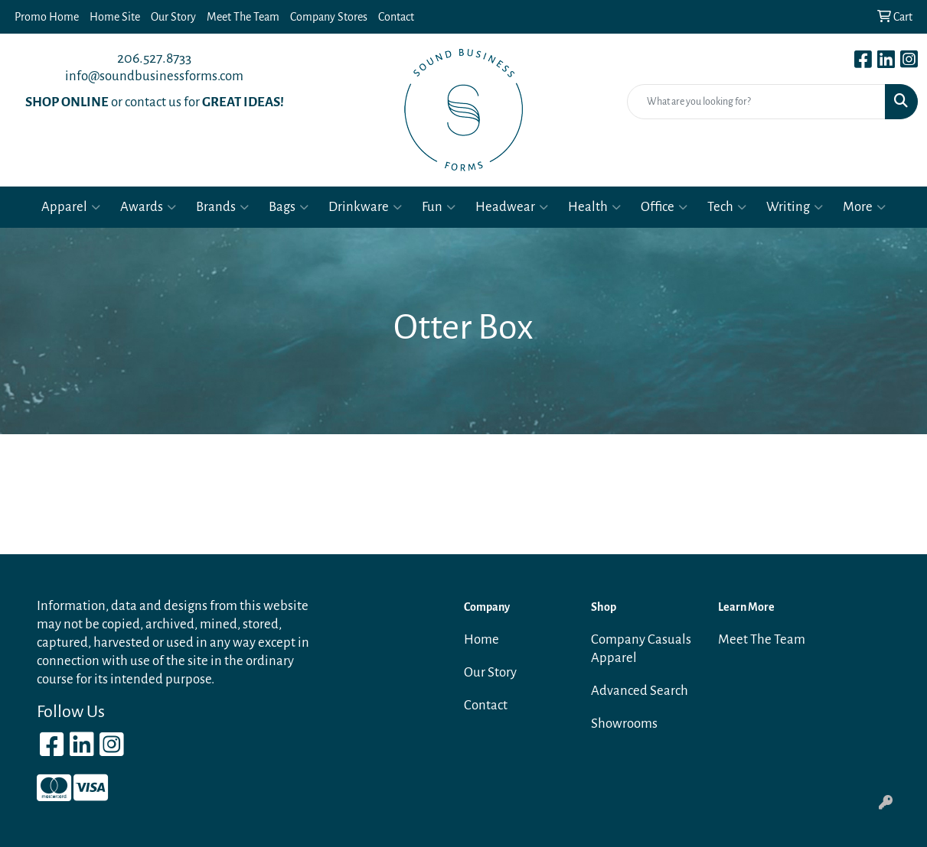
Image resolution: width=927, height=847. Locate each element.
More (864, 207)
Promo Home (47, 17)
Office (664, 207)
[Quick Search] (756, 101)
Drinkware (365, 207)
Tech (726, 207)
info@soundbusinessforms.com (154, 76)
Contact (396, 17)
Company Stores (328, 17)
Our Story (173, 17)
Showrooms (624, 723)
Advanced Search (639, 690)
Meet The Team (243, 17)
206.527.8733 (154, 58)
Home (481, 639)
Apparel (70, 207)
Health (594, 207)
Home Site (115, 17)
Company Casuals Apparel (641, 648)
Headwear (511, 207)
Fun (438, 207)
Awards (148, 207)
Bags (288, 207)
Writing (794, 207)
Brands (222, 207)
